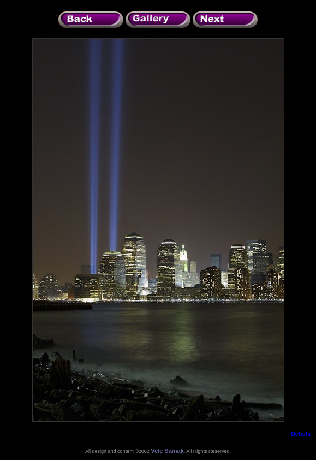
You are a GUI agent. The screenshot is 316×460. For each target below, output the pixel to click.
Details (301, 433)
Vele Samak (167, 450)
